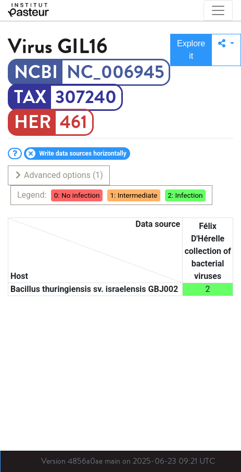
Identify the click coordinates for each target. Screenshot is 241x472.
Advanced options (58, 175)
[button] (226, 50)
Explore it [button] (191, 49)
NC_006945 (115, 72)
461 (73, 122)
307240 (86, 97)
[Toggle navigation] (218, 10)
